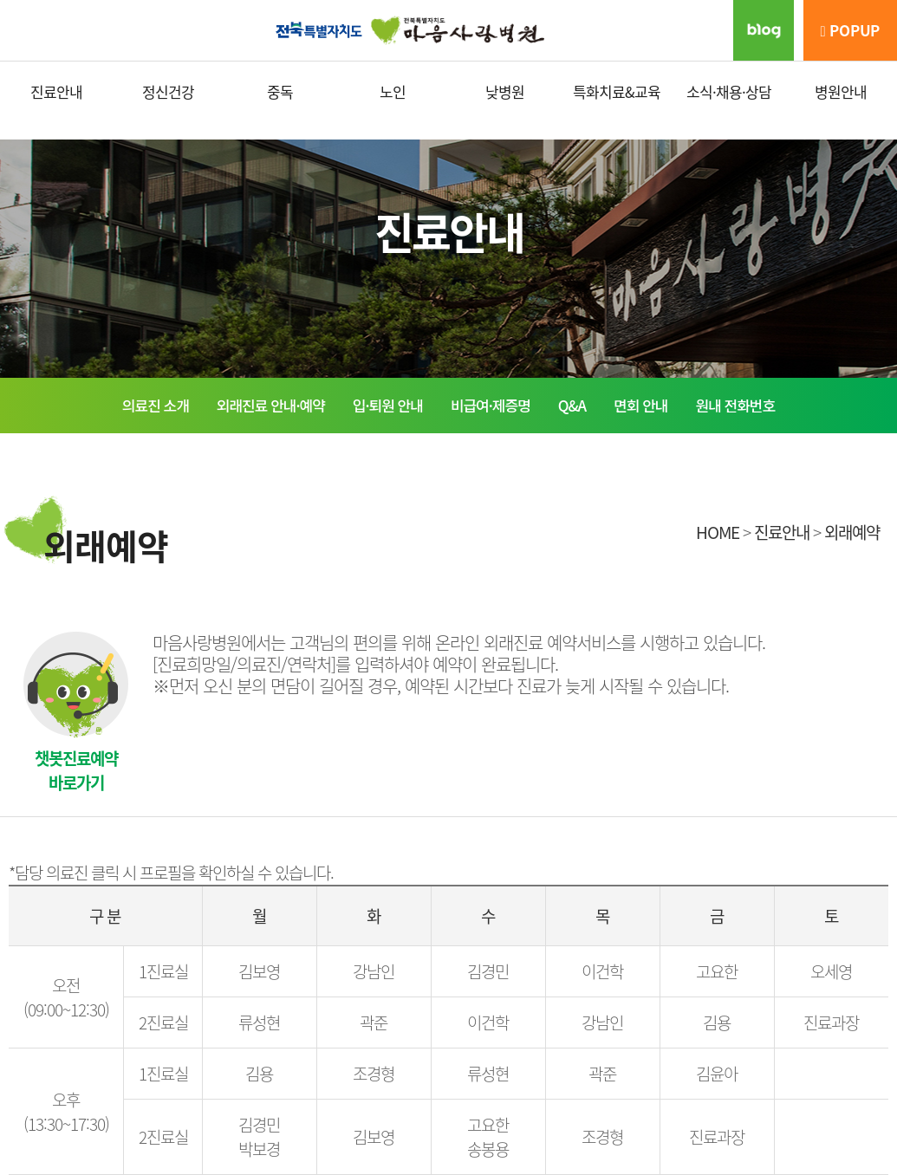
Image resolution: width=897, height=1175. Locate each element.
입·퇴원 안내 (388, 405)
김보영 (259, 971)
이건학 (602, 971)
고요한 (717, 971)
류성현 (259, 1022)
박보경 (259, 1149)
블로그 (763, 30)
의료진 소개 (155, 405)
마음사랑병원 (449, 30)
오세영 (831, 971)
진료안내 (56, 91)
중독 (280, 91)
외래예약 (852, 532)
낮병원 (504, 91)
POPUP (850, 30)
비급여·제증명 (490, 405)
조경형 (373, 1073)
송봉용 (488, 1149)
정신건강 (168, 91)
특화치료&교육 (616, 91)
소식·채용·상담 (728, 91)
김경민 (488, 971)
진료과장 (831, 1022)
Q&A (572, 405)
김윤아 (717, 1073)
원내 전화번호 (736, 405)
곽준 (373, 1022)
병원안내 (841, 91)
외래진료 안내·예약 (271, 405)
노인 (393, 91)
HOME (717, 532)
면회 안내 (640, 405)
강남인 (373, 971)
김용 (717, 1022)
